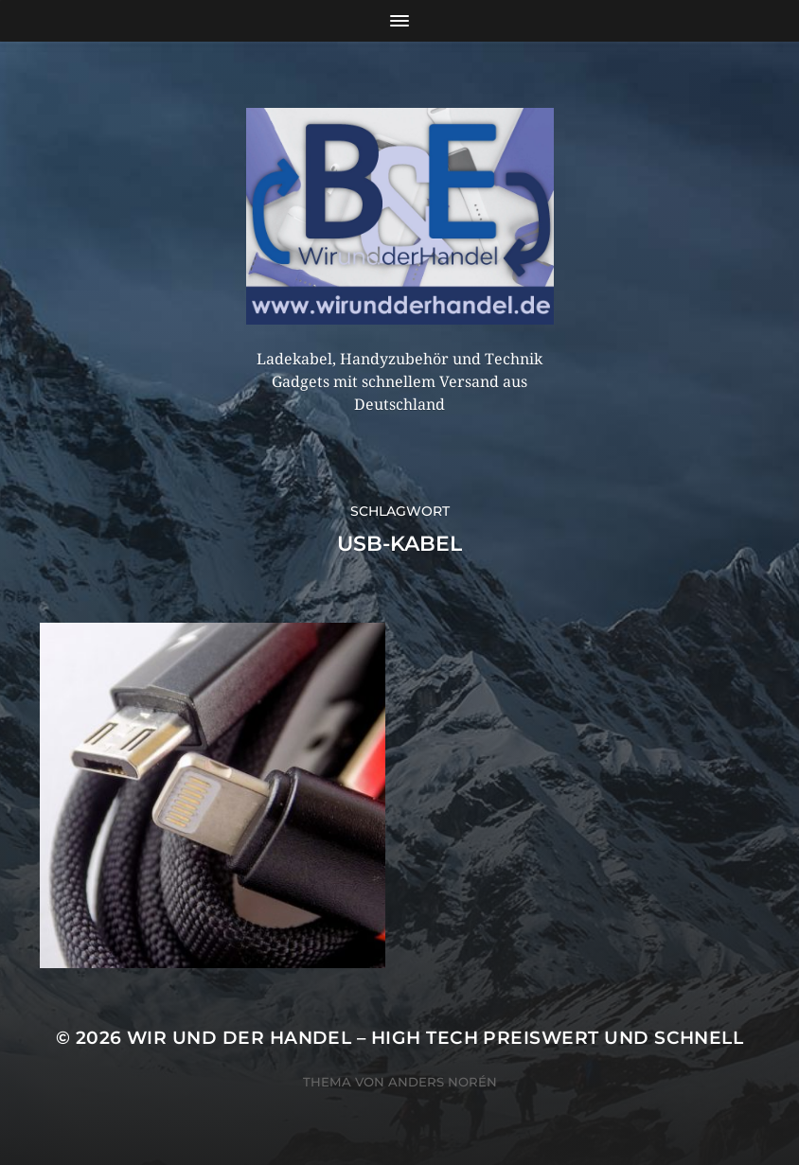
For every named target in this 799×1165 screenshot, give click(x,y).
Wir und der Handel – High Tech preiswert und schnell (435, 1038)
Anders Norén (442, 1081)
